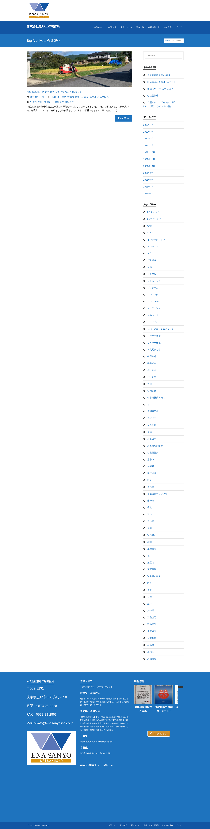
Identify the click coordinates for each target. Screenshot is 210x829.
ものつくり (152, 315)
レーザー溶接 (154, 336)
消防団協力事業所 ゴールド (161, 82)
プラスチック (154, 281)
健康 (149, 384)
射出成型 (151, 439)
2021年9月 (148, 173)
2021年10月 (149, 166)
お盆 (149, 253)
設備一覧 (147, 825)
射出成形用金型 (155, 446)
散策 (77, 97)
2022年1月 (148, 145)
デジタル (151, 274)
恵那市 (70, 97)
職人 (149, 583)
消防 (149, 514)
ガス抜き (151, 260)
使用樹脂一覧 (158, 825)
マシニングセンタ (156, 301)
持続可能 (151, 473)
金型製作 (104, 97)
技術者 (150, 466)
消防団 (150, 521)
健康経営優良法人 (156, 397)
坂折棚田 (151, 418)
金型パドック (136, 825)
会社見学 (151, 377)
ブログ (178, 825)
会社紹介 (151, 370)
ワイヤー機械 (154, 342)
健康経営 (151, 391)
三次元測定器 (154, 349)
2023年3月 (148, 132)
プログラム (152, 288)
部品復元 (151, 617)
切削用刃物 (152, 411)
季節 (64, 97)
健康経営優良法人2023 (158, 75)
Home (167, 41)
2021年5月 (148, 193)
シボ (149, 267)
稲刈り (50, 102)
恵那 (40, 102)
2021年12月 (149, 152)
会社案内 (169, 825)
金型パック (113, 825)
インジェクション (156, 239)
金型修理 (94, 97)
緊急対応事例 (154, 576)
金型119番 (124, 825)
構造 (149, 507)
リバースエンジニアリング (160, 329)
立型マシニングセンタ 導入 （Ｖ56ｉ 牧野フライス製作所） (163, 104)
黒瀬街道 (151, 659)
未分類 (150, 500)
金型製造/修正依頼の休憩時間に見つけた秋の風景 (54, 92)
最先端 (150, 487)
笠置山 (150, 562)
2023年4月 (148, 125)
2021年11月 (149, 159)
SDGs (150, 232)
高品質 (150, 645)
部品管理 (151, 624)
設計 (149, 603)
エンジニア (152, 246)
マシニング (152, 294)
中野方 (33, 102)
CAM (149, 226)
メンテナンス (154, 308)
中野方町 (56, 97)
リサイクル (152, 322)
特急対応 (151, 535)
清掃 (149, 528)
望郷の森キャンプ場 (157, 494)
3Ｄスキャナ (153, 212)
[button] (182, 687)
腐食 (149, 590)
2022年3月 (148, 138)
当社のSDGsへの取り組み (160, 88)
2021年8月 (148, 180)
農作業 (150, 610)
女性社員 (151, 425)
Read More (123, 118)
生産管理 (151, 549)
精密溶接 (151, 569)
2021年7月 (148, 187)
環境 (149, 542)
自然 (86, 97)
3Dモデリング (154, 219)
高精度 (150, 652)
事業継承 (151, 363)
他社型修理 (152, 95)
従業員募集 (152, 452)
